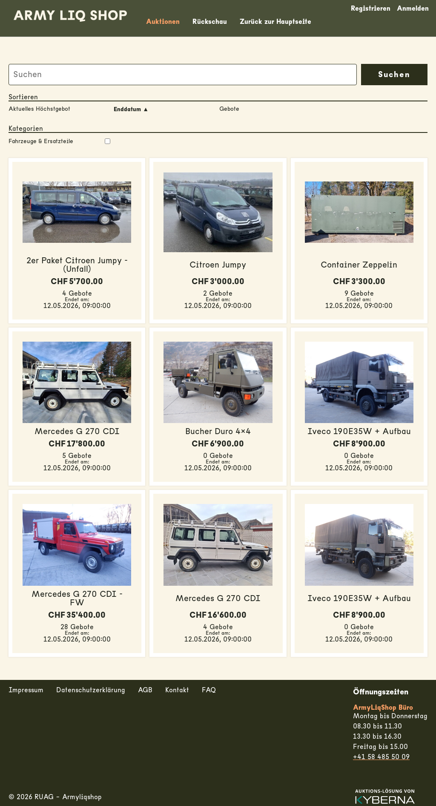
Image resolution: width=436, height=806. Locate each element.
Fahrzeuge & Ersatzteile (59, 141)
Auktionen (163, 21)
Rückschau (209, 21)
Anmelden (413, 8)
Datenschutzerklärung (90, 690)
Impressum (26, 690)
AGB (145, 690)
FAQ (209, 690)
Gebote (229, 109)
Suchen (394, 75)
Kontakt (177, 690)
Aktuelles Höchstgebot (39, 109)
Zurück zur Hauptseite (275, 21)
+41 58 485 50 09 (381, 757)
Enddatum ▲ (131, 109)
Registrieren (370, 8)
